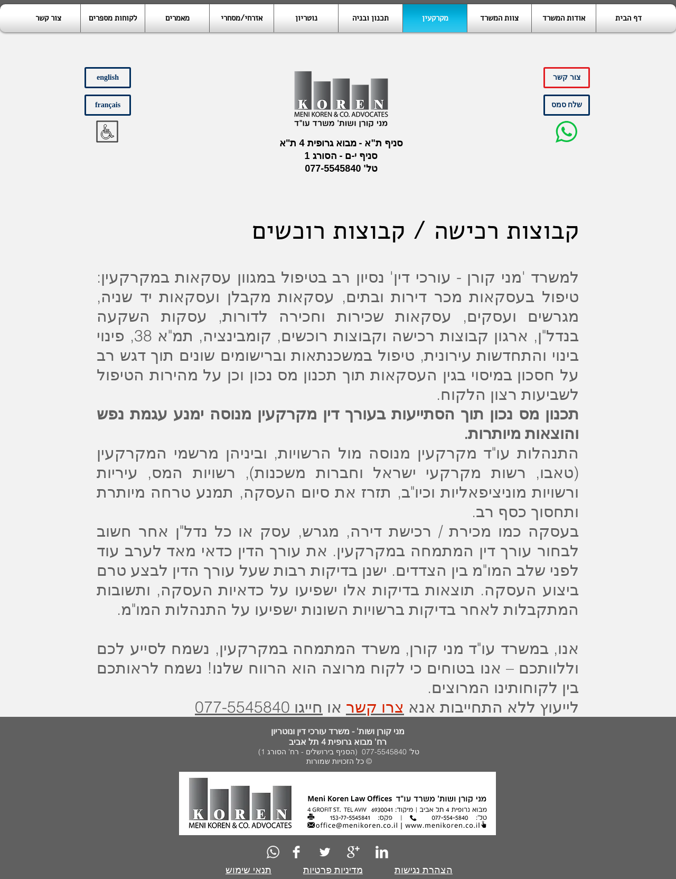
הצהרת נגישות (424, 870)
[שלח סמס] (566, 105)
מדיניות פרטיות (333, 870)
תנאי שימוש (248, 870)
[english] (107, 77)
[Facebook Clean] (296, 852)
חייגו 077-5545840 (259, 707)
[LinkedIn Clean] (381, 852)
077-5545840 (333, 168)
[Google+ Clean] (353, 852)
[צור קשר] (566, 77)
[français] (107, 105)
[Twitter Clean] (324, 852)
